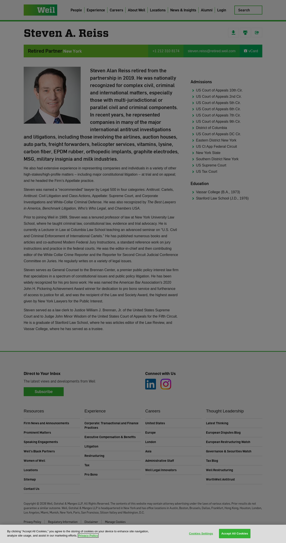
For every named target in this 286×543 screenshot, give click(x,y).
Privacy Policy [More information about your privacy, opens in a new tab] (88, 535)
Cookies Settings (201, 533)
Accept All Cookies (234, 533)
